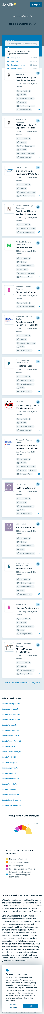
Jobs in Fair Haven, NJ (11, 720)
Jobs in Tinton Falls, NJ (11, 736)
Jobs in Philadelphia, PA (11, 805)
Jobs (13, 16)
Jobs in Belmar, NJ (9, 746)
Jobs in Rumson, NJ (9, 725)
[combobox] (22, 43)
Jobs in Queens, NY (9, 773)
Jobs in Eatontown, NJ (10, 709)
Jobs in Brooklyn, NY (10, 762)
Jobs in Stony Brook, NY (11, 800)
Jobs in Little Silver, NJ (11, 714)
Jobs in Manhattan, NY (10, 789)
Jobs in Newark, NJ (9, 784)
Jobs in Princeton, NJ (10, 795)
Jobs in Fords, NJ (9, 757)
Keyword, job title (10, 40)
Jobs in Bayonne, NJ (10, 768)
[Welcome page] (9, 5)
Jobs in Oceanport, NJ (11, 704)
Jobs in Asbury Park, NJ (11, 741)
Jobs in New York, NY (10, 779)
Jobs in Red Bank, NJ (10, 730)
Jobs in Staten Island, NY (11, 752)
